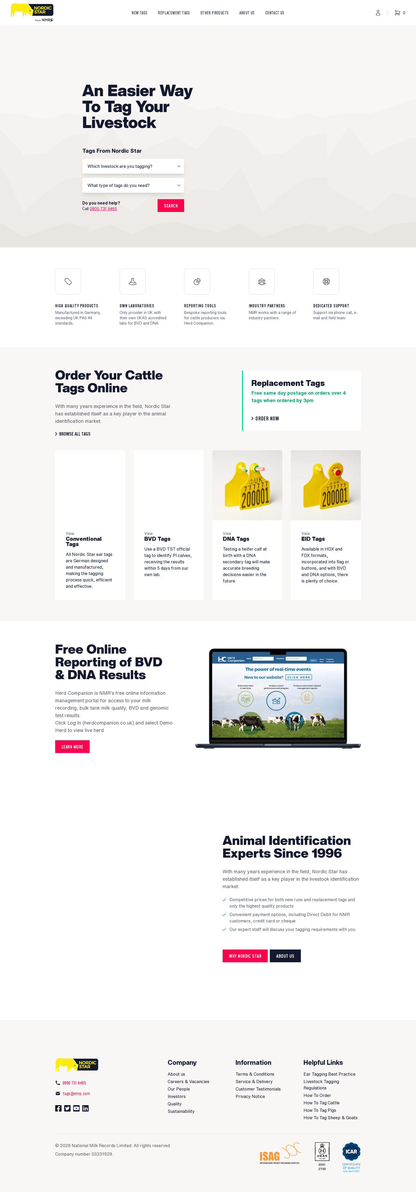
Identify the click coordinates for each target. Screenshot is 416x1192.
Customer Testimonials (258, 1070)
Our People (179, 1070)
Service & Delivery (254, 1063)
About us (176, 1055)
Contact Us (274, 12)
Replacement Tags (174, 12)
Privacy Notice (250, 1077)
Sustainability (181, 1092)
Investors (177, 1077)
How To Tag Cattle (322, 1084)
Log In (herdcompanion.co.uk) (100, 703)
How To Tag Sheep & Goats (331, 1099)
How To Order (317, 1076)
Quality (175, 1085)
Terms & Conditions (255, 1055)
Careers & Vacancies (188, 1063)
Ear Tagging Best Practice (330, 1055)
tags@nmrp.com (72, 1074)
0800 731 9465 (103, 199)
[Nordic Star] (34, 12)
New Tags (139, 12)
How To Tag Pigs (320, 1091)
